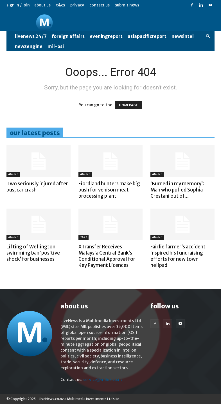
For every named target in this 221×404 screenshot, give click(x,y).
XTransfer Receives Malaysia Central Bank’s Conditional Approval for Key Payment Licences (106, 256)
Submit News (127, 5)
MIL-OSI (56, 46)
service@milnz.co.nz (103, 379)
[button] (208, 36)
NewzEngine (28, 46)
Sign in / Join (18, 5)
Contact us (99, 5)
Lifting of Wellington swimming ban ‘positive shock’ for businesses (33, 253)
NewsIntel (183, 36)
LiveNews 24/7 (31, 36)
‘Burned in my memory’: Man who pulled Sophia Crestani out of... (177, 190)
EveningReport (106, 36)
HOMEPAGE (128, 105)
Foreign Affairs (68, 36)
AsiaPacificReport (147, 36)
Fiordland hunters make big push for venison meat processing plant (109, 190)
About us (42, 5)
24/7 (83, 237)
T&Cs (60, 5)
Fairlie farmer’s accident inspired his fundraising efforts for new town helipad (178, 256)
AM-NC (13, 174)
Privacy (77, 5)
